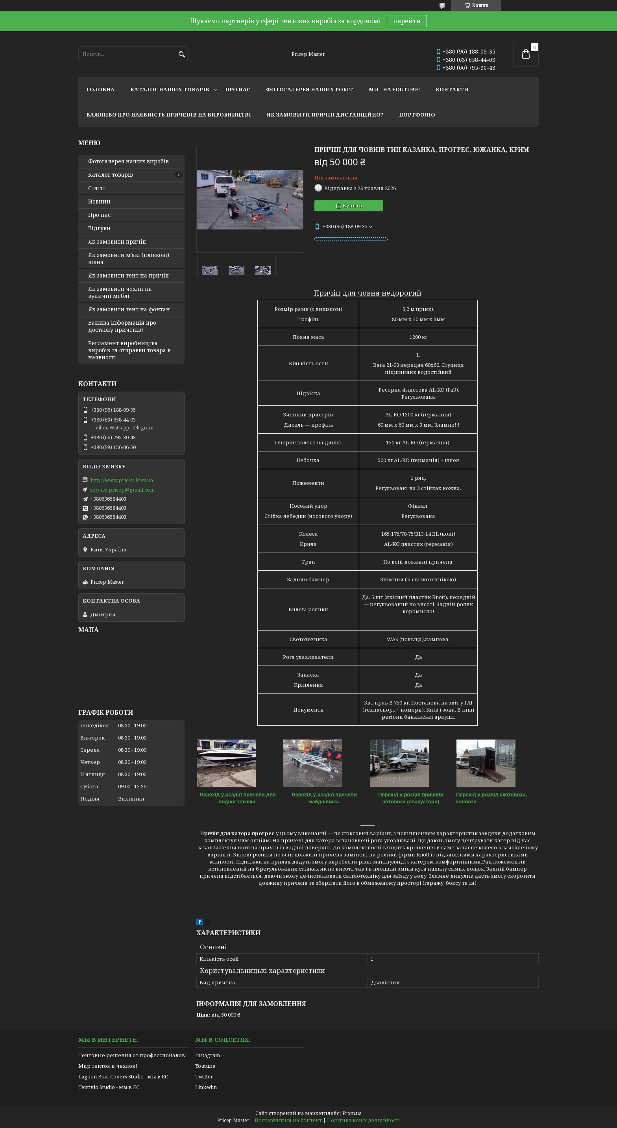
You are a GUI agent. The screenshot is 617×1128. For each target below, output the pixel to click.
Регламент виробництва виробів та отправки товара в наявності (129, 350)
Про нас (99, 214)
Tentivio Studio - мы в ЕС (108, 1087)
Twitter (204, 1076)
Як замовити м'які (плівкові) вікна (128, 258)
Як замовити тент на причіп (128, 275)
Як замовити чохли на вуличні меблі (120, 292)
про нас (237, 89)
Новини (99, 201)
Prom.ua (352, 1113)
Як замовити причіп (117, 241)
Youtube (205, 1065)
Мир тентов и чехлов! (107, 1065)
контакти (452, 89)
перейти (407, 21)
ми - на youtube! (394, 89)
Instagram (207, 1055)
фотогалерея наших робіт (309, 89)
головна (100, 89)
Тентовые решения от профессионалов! (132, 1055)
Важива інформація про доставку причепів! (122, 326)
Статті (96, 188)
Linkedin (206, 1087)
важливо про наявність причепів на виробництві (168, 114)
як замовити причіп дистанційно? (325, 114)
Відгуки (99, 228)
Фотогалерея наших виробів (128, 161)
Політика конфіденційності (363, 1120)
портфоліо (417, 114)
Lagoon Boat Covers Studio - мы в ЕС (123, 1076)
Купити (352, 205)
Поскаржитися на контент (288, 1120)
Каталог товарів (110, 174)
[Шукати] (181, 54)
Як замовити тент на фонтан (129, 309)
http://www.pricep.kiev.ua (122, 480)
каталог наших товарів (169, 89)
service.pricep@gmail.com (122, 489)
